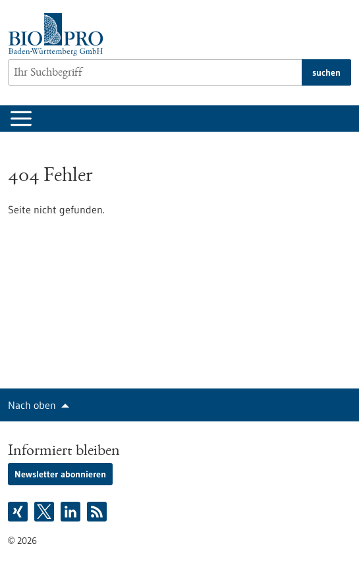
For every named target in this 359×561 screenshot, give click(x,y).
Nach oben (32, 405)
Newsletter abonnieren (60, 474)
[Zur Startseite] (59, 34)
